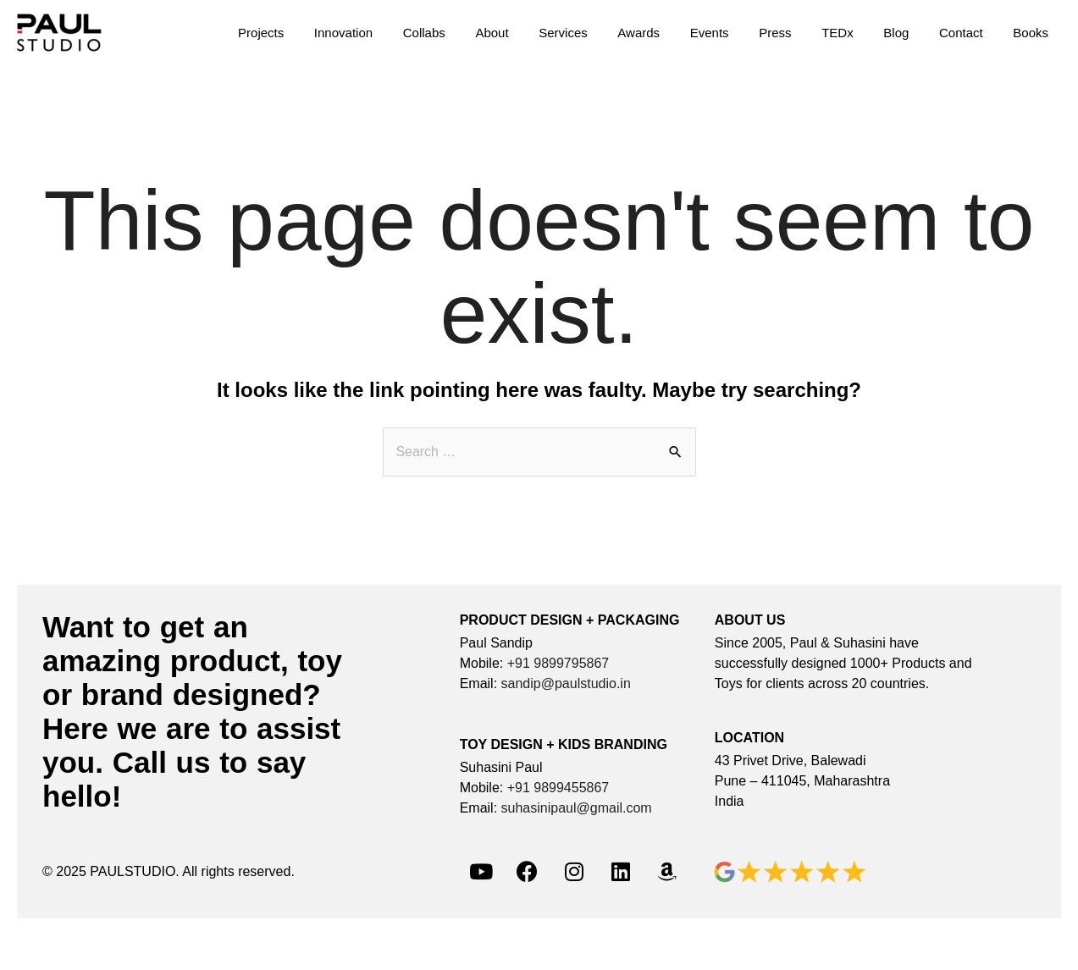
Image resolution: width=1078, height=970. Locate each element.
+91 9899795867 (558, 663)
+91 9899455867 (558, 787)
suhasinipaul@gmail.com (576, 808)
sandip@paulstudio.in (566, 683)
